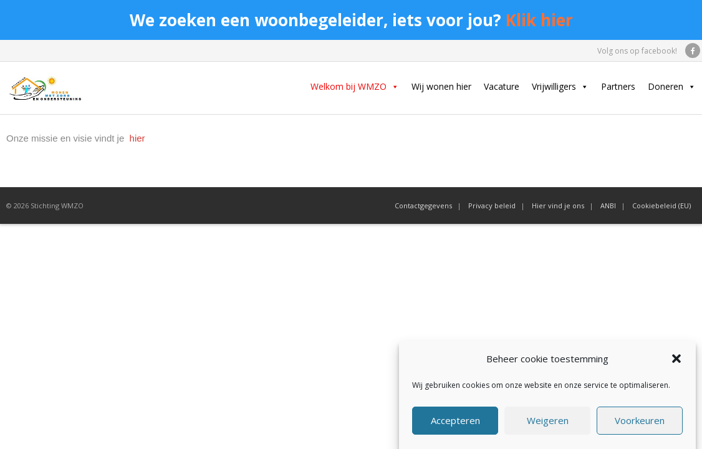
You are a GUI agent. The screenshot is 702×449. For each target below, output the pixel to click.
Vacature (501, 86)
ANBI (608, 205)
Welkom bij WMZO (354, 86)
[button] (676, 361)
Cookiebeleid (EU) (661, 205)
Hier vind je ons (558, 205)
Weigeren (548, 422)
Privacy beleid (492, 205)
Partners (618, 86)
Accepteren (455, 422)
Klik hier (539, 20)
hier (136, 138)
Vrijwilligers (560, 86)
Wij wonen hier (441, 86)
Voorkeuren (640, 422)
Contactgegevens (423, 205)
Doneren (672, 86)
